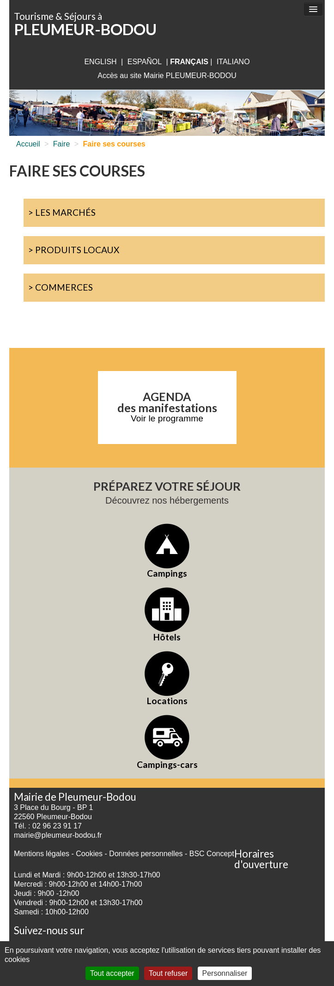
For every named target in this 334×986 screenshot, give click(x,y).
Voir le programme (167, 418)
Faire (61, 144)
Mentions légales (41, 854)
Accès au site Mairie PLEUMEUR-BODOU (167, 75)
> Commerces (60, 287)
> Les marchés (62, 212)
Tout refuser (168, 973)
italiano (233, 62)
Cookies (89, 854)
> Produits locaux (73, 249)
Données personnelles (145, 854)
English (100, 62)
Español (145, 62)
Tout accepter (112, 973)
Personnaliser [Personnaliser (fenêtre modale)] (225, 973)
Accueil (28, 144)
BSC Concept (211, 854)
